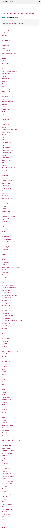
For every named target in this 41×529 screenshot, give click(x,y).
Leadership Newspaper (8, 280)
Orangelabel (5, 382)
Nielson (4, 376)
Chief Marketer (5, 119)
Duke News (5, 162)
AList (3, 66)
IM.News (4, 231)
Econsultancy (5, 173)
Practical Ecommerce (7, 397)
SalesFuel (4, 422)
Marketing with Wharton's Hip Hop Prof (12, 320)
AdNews (4, 48)
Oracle (3, 379)
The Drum (4, 471)
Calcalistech (5, 104)
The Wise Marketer (7, 489)
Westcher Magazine (7, 509)
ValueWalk (4, 499)
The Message (5, 478)
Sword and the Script (7, 453)
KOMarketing (5, 275)
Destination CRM (6, 142)
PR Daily (4, 394)
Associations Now (6, 76)
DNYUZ (4, 155)
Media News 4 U (6, 343)
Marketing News (6, 313)
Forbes (3, 201)
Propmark (4, 402)
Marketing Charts (6, 305)
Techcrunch (5, 461)
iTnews (4, 259)
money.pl (4, 359)
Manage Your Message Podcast (10, 295)
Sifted (3, 435)
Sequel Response (6, 433)
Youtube (4, 524)
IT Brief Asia (5, 254)
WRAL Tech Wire (6, 517)
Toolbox (4, 491)
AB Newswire (5, 33)
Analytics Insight (6, 73)
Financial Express (6, 196)
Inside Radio (5, 249)
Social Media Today (7, 445)
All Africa (4, 68)
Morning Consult (6, 361)
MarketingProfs (6, 323)
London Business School (8, 285)
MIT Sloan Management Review (10, 351)
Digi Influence (5, 145)
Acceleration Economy (7, 40)
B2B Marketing (5, 78)
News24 (4, 369)
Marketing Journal (6, 310)
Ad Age (4, 43)
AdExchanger (5, 45)
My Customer (5, 364)
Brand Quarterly (6, 89)
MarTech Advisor (6, 336)
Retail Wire (5, 417)
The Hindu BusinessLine (8, 476)
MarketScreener (6, 331)
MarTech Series (6, 338)
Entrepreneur (5, 185)
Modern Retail (5, 354)
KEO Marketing (6, 269)
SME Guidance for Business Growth (11, 440)
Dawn (3, 137)
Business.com (5, 99)
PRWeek (4, 407)
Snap (3, 443)
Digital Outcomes (6, 152)
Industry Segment (6, 239)
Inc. (3, 234)
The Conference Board (8, 468)
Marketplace (5, 328)
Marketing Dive (6, 308)
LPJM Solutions (6, 290)
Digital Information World (8, 147)
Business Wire (5, 96)
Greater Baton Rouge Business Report (12, 213)
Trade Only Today (6, 494)
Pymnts (4, 412)
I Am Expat (4, 224)
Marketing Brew (6, 303)
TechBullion (5, 458)
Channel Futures (6, 117)
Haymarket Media (6, 219)
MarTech (4, 333)
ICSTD (3, 226)
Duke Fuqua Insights (7, 160)
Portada (4, 392)
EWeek (4, 190)
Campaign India (6, 109)
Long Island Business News (9, 287)
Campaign (4, 106)
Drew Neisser (5, 157)
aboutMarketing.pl (6, 38)
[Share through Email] (16, 17)
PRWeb (4, 404)
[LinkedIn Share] (3, 17)
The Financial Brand (7, 473)
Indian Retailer (5, 236)
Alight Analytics (6, 63)
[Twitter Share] (12, 17)
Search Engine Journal (8, 425)
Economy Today (6, 170)
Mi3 (3, 348)
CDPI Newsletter (6, 112)
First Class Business (7, 198)
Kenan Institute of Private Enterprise (11, 267)
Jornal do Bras (5, 262)
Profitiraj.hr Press (6, 399)
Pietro (3, 384)
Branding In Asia (6, 91)
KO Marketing (5, 272)
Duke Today (5, 165)
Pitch (3, 387)
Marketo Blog (5, 325)
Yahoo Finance (6, 522)
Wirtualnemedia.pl (6, 514)
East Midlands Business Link (9, 168)
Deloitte (4, 140)
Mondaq (4, 356)
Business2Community (7, 101)
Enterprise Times (6, 183)
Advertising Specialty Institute (9, 53)
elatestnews (5, 175)
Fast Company (5, 193)
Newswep (4, 374)
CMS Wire (4, 127)
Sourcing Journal (6, 448)
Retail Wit (4, 420)
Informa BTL (5, 244)
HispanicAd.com (6, 221)
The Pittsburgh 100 (7, 483)
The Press (4, 486)
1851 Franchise (6, 30)
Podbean (4, 389)
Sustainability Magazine (8, 450)
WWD (3, 519)
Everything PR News (7, 188)
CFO (3, 114)
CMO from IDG (6, 124)
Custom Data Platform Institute (10, 129)
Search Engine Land (7, 427)
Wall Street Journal (7, 504)
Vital (3, 501)
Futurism (4, 208)
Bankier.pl (4, 83)
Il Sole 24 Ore (5, 229)
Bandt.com (4, 81)
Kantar (3, 264)
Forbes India (5, 203)
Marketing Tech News (7, 315)
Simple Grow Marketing (8, 438)
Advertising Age (6, 50)
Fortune (4, 206)
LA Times (4, 277)
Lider (3, 282)
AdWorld (4, 58)
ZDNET (4, 527)
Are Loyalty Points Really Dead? (18, 13)
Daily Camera (5, 134)
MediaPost (4, 346)
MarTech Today (6, 341)
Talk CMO (4, 455)
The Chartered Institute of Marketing (11, 466)
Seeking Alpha (5, 430)
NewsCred (4, 371)
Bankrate (4, 86)
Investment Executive (7, 252)
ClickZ (3, 122)
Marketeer (4, 300)
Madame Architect (6, 292)
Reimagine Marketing (7, 415)
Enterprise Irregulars (7, 180)
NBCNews (4, 366)
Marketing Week (6, 318)
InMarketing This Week (8, 247)
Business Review (6, 94)
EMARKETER (5, 178)
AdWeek (4, 55)
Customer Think (6, 132)
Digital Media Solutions (8, 150)
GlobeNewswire (6, 211)
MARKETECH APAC (7, 298)
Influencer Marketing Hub (8, 241)
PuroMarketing (5, 410)
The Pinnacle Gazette (7, 481)
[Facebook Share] (8, 17)
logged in (11, 23)
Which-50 (4, 511)
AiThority (4, 61)
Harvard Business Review (8, 216)
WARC (3, 506)
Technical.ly (5, 463)
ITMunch (4, 257)
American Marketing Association (10, 71)
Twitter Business (6, 496)
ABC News (4, 35)
